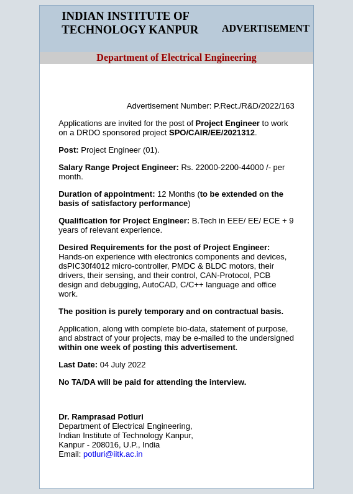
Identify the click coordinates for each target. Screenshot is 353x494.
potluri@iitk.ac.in (113, 454)
